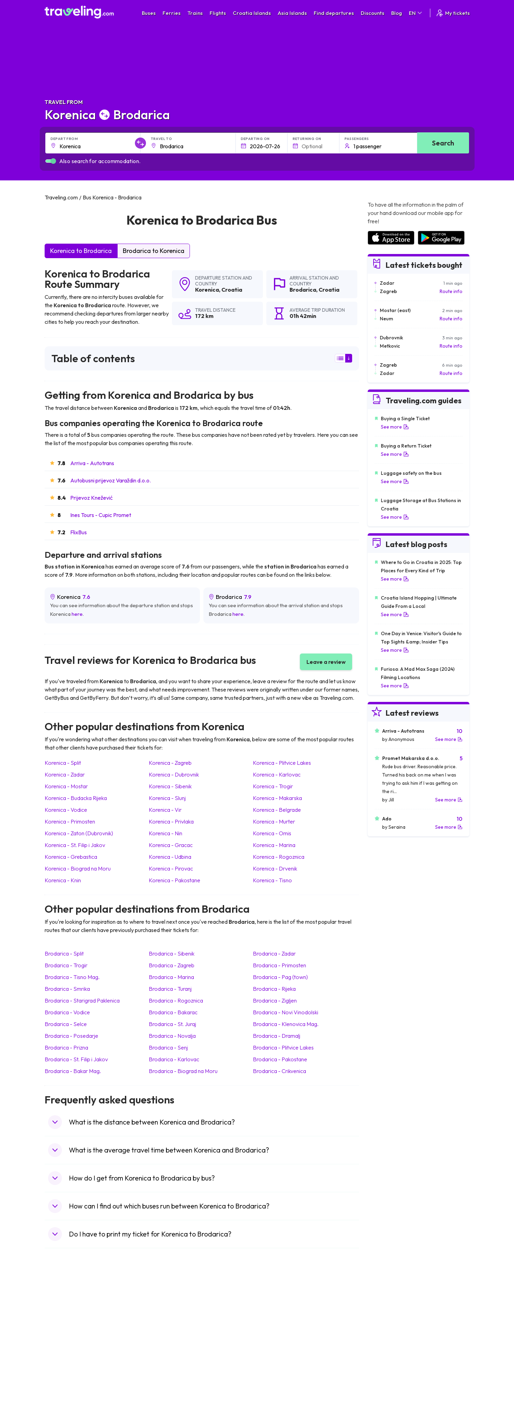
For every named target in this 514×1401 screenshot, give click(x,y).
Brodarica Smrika (67, 988)
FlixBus (78, 532)
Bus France (166, 1342)
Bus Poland (166, 1357)
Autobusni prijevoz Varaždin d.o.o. (110, 480)
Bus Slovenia (168, 1328)
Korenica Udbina (170, 856)
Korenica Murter (274, 821)
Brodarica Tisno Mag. (72, 977)
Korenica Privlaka (171, 821)
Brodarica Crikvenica (279, 1071)
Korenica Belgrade (277, 809)
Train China (273, 1321)
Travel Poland (63, 1357)
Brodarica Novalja (172, 1035)
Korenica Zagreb (170, 762)
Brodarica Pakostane (280, 1059)
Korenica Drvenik (275, 868)
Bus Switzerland (171, 1364)
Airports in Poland (386, 1364)
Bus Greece (167, 1335)
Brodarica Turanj (170, 988)
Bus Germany (169, 1321)
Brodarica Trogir (66, 965)
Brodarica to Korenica (153, 251)
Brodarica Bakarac (173, 1012)
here (77, 614)
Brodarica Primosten (279, 965)
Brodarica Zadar (274, 953)
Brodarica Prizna (66, 1047)
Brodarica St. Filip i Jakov (76, 1059)
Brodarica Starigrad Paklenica (82, 1000)
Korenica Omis (272, 833)
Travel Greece (64, 1328)
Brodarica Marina (171, 977)
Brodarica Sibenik (171, 953)
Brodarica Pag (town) (280, 977)
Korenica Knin (63, 880)
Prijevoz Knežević (91, 497)
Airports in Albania (387, 1357)
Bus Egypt (165, 1350)
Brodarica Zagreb (171, 965)
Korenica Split (63, 762)
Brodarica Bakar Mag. (73, 1071)
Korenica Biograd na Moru (78, 868)
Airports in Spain (385, 1306)
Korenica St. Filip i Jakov (75, 844)
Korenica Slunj (167, 797)
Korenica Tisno (272, 880)
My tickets (452, 13)
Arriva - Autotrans (92, 463)
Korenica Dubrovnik (174, 774)
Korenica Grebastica (71, 856)
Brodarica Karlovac (174, 1059)
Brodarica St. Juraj (172, 1024)
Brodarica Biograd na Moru (183, 1071)
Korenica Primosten (70, 821)
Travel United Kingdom (73, 1306)
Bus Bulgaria (167, 1313)
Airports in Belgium (387, 1372)
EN (416, 13)
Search (443, 143)
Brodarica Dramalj (276, 1035)
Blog (396, 13)
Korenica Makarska (277, 797)
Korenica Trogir (273, 786)
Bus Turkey (166, 1372)
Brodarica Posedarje (71, 1035)
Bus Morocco (168, 1306)
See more (395, 427)
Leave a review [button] (326, 661)
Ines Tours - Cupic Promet (100, 514)
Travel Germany (65, 1335)
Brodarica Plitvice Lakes (283, 1047)
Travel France (63, 1350)
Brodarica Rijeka (274, 988)
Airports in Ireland (386, 1321)
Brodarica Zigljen (275, 1000)
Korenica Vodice (66, 809)
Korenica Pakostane (174, 880)
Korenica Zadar (65, 774)
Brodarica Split (64, 953)
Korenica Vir (165, 809)
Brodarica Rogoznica (176, 1000)
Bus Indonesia (169, 1379)
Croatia (231, 289)
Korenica (207, 289)
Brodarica (303, 289)
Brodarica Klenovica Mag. (286, 1024)
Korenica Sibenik (170, 786)
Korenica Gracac (171, 844)
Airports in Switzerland (392, 1335)
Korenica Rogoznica (278, 856)
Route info (451, 291)
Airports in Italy (383, 1342)
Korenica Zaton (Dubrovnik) (79, 833)
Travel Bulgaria (64, 1321)
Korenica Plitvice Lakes (282, 762)
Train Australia (276, 1335)
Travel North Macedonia (74, 1313)
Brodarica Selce (66, 1024)
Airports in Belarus (387, 1328)
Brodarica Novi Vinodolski (285, 1012)
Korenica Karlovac (277, 774)
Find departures (334, 13)
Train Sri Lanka (276, 1313)
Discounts (372, 13)
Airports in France (386, 1313)
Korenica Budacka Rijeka (76, 797)
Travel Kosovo (64, 1379)
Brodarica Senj (168, 1047)
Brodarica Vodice (67, 1012)
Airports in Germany (389, 1350)
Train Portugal (276, 1306)
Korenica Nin (165, 833)
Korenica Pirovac (171, 868)
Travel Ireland (63, 1372)
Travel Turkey (63, 1342)
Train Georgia (275, 1328)
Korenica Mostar (66, 786)
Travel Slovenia (65, 1364)
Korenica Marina (274, 844)
